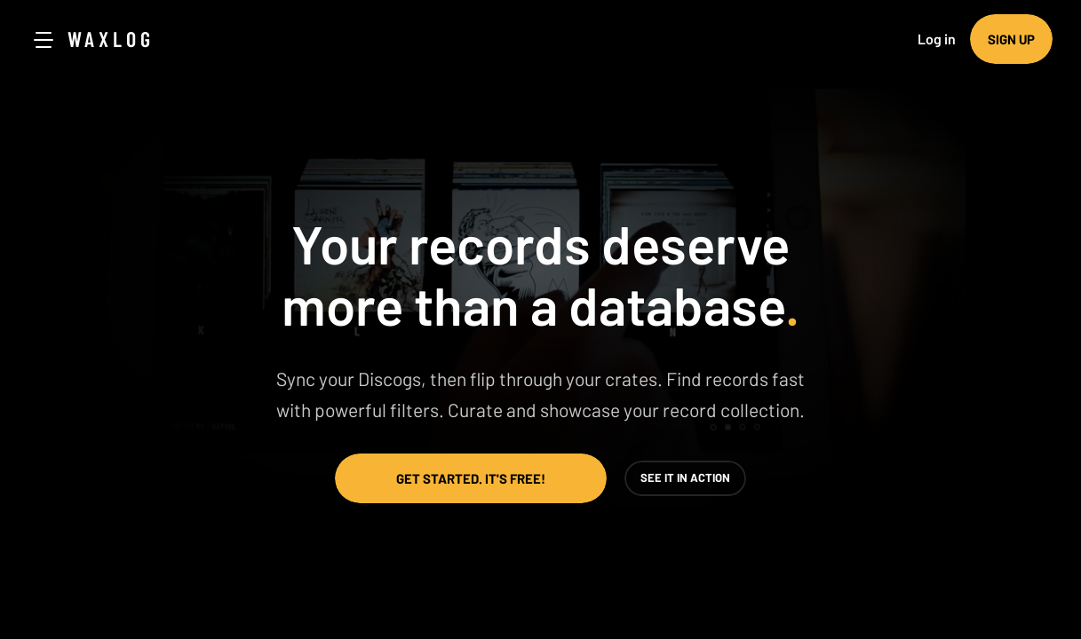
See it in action (685, 477)
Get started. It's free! (470, 478)
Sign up (1011, 39)
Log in (937, 38)
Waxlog (111, 38)
